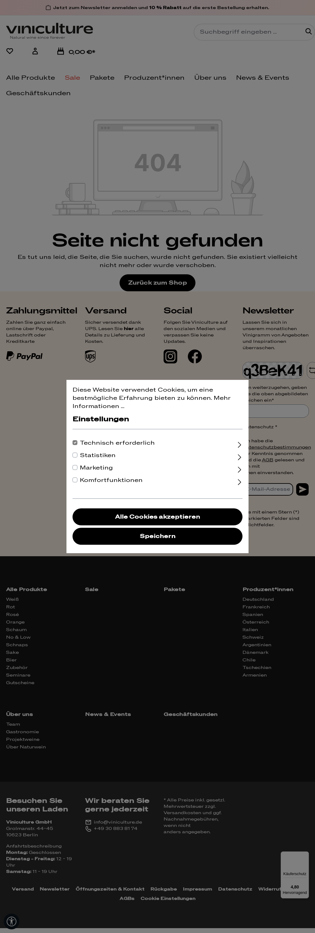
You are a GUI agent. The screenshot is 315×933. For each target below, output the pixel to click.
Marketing (96, 467)
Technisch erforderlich (117, 443)
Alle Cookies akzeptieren (157, 516)
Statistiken (98, 455)
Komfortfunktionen (111, 480)
